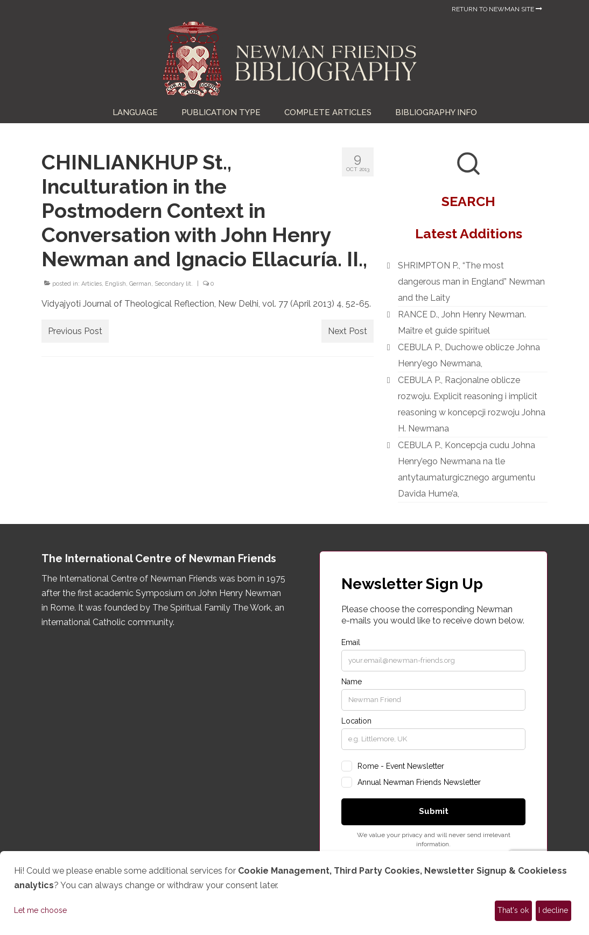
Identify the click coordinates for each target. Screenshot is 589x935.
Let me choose (40, 910)
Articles (91, 283)
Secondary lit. (174, 283)
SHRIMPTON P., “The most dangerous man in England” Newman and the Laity (471, 281)
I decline (553, 910)
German (140, 283)
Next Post (347, 331)
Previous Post (75, 331)
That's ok (513, 910)
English (115, 283)
